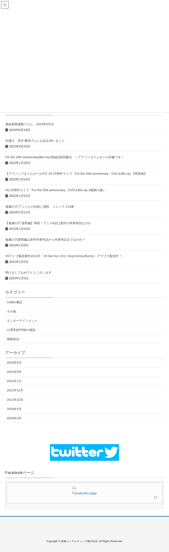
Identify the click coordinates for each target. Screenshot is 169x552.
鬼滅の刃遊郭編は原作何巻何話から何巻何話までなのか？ (45, 239)
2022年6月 (14, 372)
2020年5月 (14, 409)
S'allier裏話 (14, 302)
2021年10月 (15, 399)
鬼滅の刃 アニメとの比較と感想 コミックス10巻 (39, 206)
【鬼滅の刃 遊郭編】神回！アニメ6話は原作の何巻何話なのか (48, 223)
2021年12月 (15, 390)
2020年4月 (14, 418)
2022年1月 (14, 381)
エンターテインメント (22, 320)
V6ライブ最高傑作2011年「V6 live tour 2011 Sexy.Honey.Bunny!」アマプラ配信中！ (63, 256)
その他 (11, 311)
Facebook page (84, 493)
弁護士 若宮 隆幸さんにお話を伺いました (35, 140)
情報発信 (13, 339)
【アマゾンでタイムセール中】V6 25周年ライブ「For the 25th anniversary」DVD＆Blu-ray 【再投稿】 (76, 173)
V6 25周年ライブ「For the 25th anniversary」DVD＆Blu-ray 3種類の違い (55, 190)
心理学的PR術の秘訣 (21, 330)
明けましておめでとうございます (28, 272)
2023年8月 (14, 362)
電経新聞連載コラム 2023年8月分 (29, 124)
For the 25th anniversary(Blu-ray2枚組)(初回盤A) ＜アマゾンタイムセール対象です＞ (64, 157)
